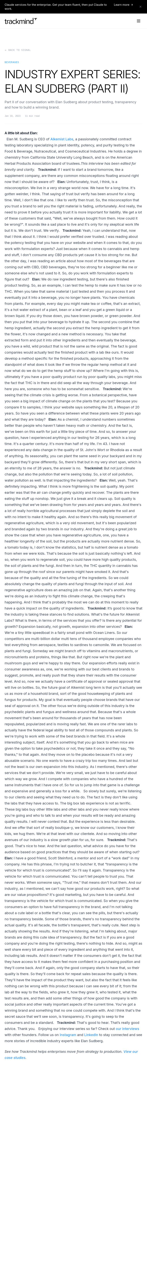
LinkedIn (91, 1035)
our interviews (127, 1029)
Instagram (68, 1035)
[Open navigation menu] (138, 21)
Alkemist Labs (61, 139)
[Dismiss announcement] (140, 6)
